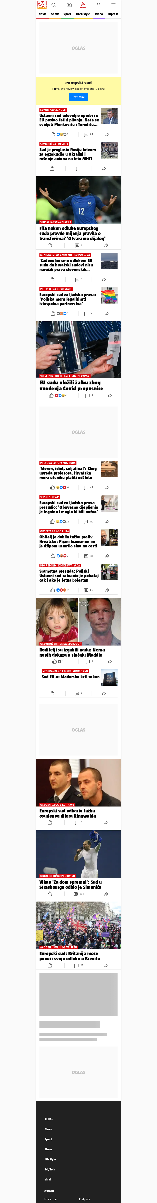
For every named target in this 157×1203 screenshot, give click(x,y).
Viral (48, 1179)
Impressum (51, 1199)
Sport (67, 14)
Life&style (83, 14)
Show (55, 14)
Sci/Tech (50, 1169)
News (42, 14)
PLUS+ (49, 1119)
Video (99, 14)
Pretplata (84, 1199)
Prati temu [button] (78, 97)
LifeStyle (50, 1159)
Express (113, 14)
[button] (53, 5)
